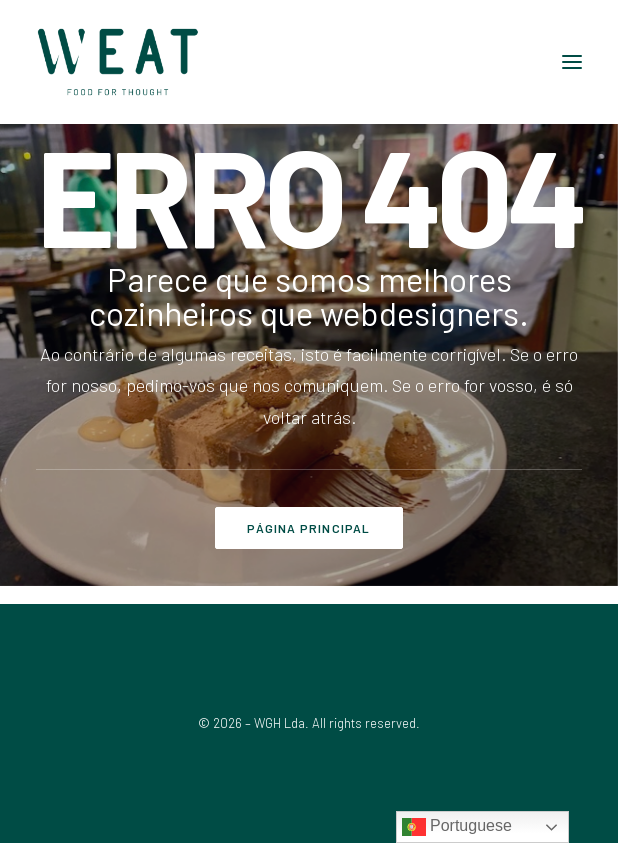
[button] (572, 62)
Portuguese (457, 827)
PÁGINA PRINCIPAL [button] (308, 528)
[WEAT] (118, 62)
